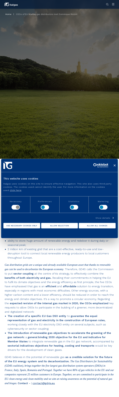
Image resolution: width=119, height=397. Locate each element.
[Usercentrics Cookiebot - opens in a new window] (95, 165)
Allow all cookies (97, 226)
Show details (103, 218)
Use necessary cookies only (21, 226)
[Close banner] (115, 165)
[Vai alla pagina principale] (11, 4)
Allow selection (59, 226)
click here (15, 190)
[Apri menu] (113, 4)
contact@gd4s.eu (44, 383)
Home (8, 14)
